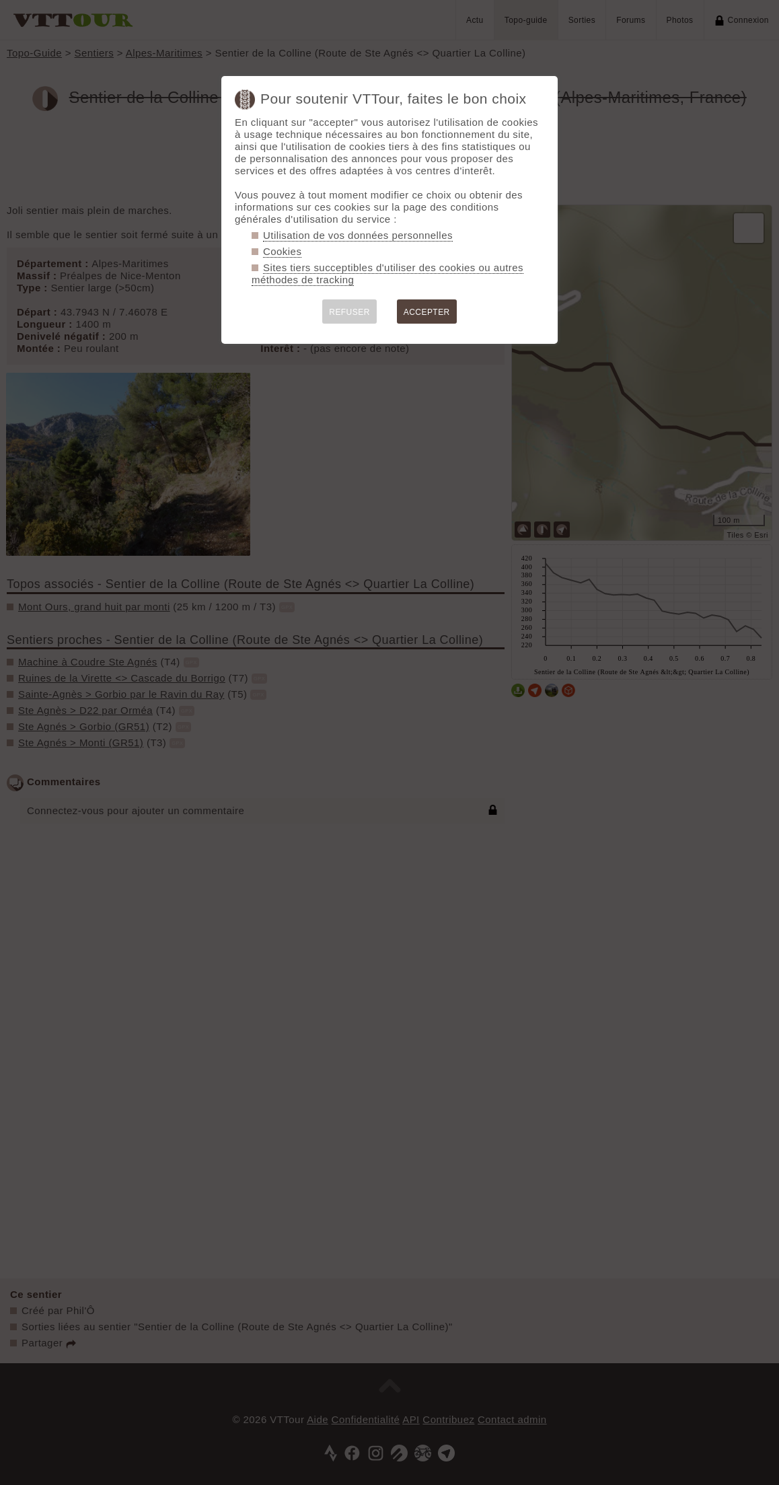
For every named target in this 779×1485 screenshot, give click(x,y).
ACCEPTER (427, 312)
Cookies (282, 251)
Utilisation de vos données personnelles (358, 235)
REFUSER (349, 312)
